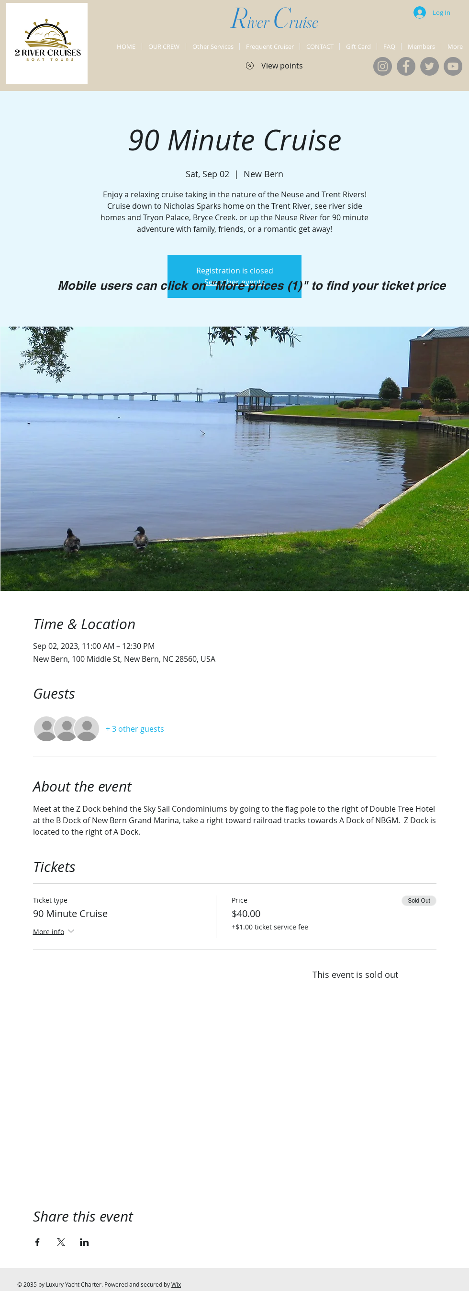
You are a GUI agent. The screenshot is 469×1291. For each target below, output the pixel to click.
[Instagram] (382, 66)
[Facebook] (406, 66)
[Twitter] (429, 66)
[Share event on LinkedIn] (84, 1242)
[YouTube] (453, 66)
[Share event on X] (61, 1242)
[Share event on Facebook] (37, 1242)
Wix (176, 1284)
